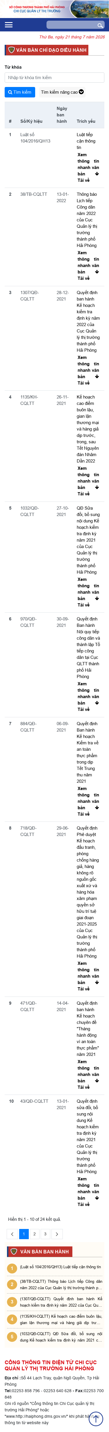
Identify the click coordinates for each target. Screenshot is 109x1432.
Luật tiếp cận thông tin (86, 141)
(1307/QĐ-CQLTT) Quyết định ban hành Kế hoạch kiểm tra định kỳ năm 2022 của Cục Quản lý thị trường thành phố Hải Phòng (61, 1302)
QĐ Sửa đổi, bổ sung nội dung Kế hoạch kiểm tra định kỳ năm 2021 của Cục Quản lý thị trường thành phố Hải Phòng (88, 540)
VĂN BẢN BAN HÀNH (44, 1252)
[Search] (70, 25)
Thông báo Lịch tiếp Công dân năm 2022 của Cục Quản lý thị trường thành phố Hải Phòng (87, 220)
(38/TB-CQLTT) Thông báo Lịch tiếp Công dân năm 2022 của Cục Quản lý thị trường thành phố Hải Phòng (61, 1285)
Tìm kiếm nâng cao (62, 92)
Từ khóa (13, 67)
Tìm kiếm (19, 92)
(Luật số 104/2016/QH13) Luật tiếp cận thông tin (60, 1266)
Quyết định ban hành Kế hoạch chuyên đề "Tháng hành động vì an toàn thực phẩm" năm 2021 (88, 1029)
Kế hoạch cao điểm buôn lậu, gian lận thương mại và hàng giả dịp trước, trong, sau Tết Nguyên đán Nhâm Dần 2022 (88, 428)
